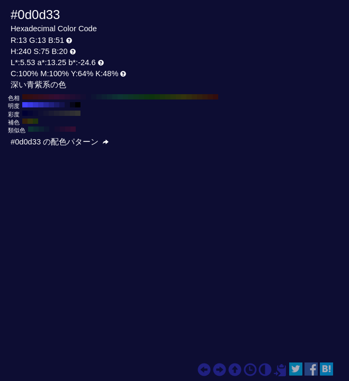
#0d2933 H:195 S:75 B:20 (36, 129)
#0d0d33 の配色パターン (60, 142)
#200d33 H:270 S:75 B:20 (72, 96)
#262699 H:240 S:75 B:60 (46, 104)
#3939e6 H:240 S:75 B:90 (30, 104)
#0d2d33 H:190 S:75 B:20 (115, 96)
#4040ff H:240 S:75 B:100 (25, 104)
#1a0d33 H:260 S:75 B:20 (77, 96)
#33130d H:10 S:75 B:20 (210, 96)
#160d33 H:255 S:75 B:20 (57, 129)
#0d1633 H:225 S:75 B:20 (46, 129)
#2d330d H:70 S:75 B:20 (178, 96)
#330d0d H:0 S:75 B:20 (215, 96)
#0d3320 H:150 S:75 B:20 (136, 96)
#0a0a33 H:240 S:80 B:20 (35, 113)
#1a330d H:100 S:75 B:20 (162, 96)
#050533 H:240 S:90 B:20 (30, 113)
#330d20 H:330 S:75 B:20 (40, 96)
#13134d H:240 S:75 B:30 (62, 104)
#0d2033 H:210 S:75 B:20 (104, 96)
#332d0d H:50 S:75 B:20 (189, 96)
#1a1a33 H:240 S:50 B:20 (51, 113)
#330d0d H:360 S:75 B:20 (25, 96)
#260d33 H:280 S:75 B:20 (67, 96)
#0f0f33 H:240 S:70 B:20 (40, 113)
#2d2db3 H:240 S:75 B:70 (40, 104)
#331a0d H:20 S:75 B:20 (205, 96)
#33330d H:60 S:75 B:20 (183, 96)
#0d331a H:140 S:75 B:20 (141, 96)
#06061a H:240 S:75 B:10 (72, 104)
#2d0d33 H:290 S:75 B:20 (62, 96)
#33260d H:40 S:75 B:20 (194, 96)
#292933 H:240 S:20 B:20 (67, 113)
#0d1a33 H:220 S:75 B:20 (99, 96)
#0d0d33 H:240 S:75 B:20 (88, 96)
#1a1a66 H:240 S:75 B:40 (56, 104)
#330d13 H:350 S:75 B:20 (30, 96)
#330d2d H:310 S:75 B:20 (51, 96)
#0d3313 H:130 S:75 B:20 (146, 96)
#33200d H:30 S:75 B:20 (199, 96)
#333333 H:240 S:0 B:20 (77, 113)
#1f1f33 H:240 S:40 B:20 (56, 113)
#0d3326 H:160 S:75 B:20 (130, 96)
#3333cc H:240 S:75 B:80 (35, 104)
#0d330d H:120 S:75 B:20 (152, 96)
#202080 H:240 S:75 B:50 (51, 104)
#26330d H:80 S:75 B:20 (173, 96)
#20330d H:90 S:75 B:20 (168, 96)
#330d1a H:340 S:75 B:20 (35, 96)
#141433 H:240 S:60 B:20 (46, 113)
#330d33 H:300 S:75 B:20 (56, 96)
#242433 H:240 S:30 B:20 (62, 113)
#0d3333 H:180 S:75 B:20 (120, 96)
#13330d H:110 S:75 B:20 (157, 96)
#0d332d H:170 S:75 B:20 (125, 96)
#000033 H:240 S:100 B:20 (25, 113)
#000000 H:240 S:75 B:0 (77, 104)
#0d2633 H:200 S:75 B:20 (109, 96)
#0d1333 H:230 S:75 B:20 (93, 96)
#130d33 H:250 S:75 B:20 (83, 96)
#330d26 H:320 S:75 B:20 (46, 96)
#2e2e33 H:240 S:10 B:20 (72, 113)
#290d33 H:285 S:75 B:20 (67, 129)
